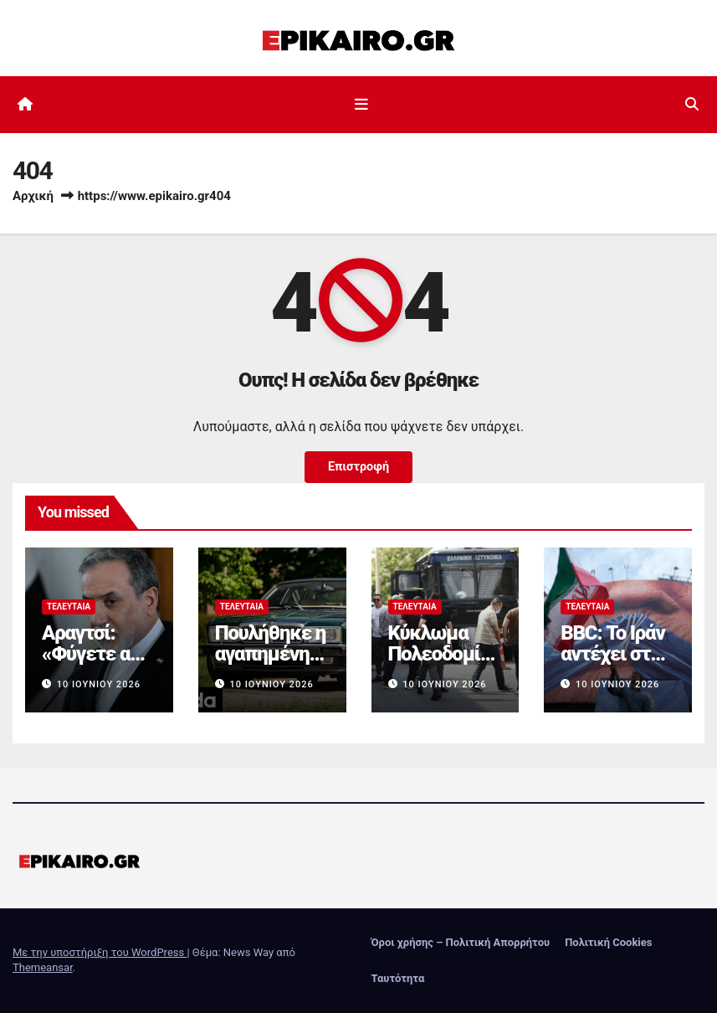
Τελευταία (68, 606)
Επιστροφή (358, 467)
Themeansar (43, 967)
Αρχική (33, 195)
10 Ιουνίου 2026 (99, 684)
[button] (692, 104)
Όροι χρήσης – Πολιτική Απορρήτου (461, 942)
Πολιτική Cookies (608, 942)
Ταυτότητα (398, 978)
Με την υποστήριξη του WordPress (100, 952)
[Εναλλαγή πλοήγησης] (361, 104)
